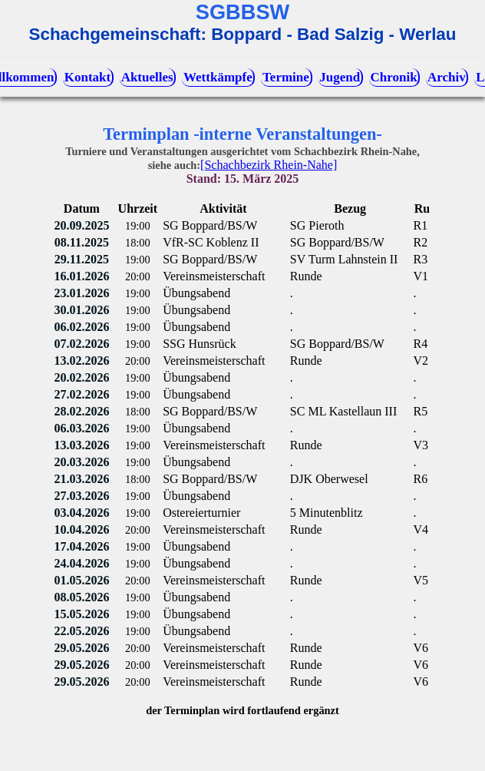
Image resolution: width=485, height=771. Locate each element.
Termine (285, 77)
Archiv (446, 77)
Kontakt (87, 77)
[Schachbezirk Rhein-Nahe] (268, 164)
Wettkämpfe (217, 77)
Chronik (394, 77)
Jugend (339, 77)
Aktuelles (147, 77)
